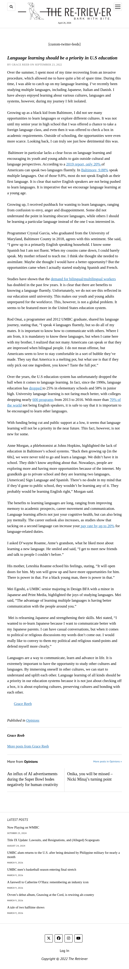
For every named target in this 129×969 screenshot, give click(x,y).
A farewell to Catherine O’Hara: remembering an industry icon (48, 882)
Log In (64, 950)
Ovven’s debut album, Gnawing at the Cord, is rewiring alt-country (50, 895)
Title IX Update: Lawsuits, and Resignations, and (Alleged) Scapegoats (53, 840)
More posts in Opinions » (107, 761)
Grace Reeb (23, 704)
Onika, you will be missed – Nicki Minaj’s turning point (90, 777)
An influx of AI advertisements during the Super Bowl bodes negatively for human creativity (32, 779)
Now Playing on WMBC (23, 827)
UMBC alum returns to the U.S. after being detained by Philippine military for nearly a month (63, 855)
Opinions (32, 720)
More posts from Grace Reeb (28, 746)
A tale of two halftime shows (25, 907)
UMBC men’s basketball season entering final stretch (41, 869)
